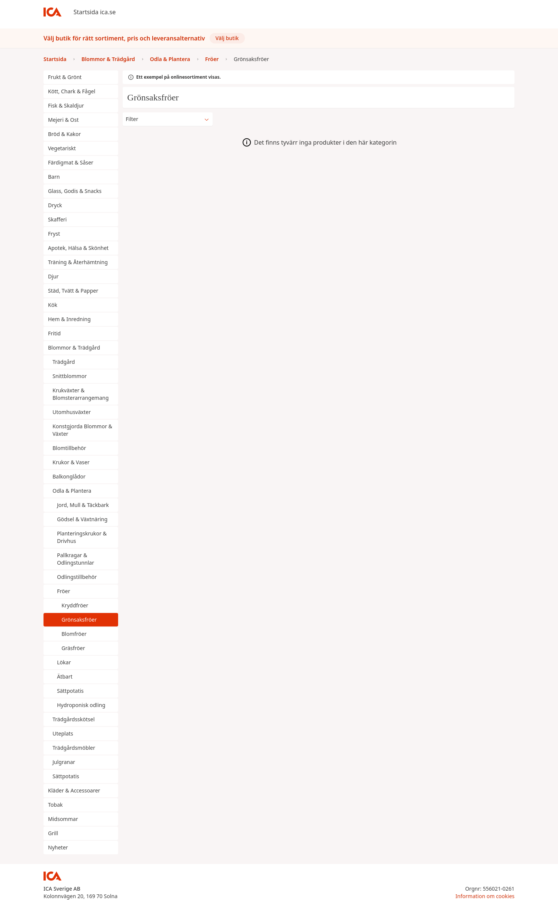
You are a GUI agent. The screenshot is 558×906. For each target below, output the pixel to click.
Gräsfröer (73, 648)
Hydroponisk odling (81, 705)
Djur (53, 276)
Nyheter (58, 847)
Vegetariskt (62, 148)
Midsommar (63, 818)
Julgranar (63, 761)
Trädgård (63, 361)
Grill (53, 833)
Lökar (64, 662)
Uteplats (62, 733)
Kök (52, 304)
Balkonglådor (69, 476)
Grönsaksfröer (79, 619)
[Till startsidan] (53, 12)
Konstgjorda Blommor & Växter (82, 430)
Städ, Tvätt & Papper (73, 290)
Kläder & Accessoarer (74, 790)
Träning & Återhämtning (78, 262)
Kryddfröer (75, 605)
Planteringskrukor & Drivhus (81, 537)
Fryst (54, 233)
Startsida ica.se (95, 12)
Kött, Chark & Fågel (71, 91)
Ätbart (64, 676)
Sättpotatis (70, 690)
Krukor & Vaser (71, 462)
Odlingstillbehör (77, 576)
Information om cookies (485, 896)
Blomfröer (74, 633)
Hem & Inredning (69, 319)
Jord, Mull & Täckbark (83, 504)
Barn (54, 176)
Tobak (55, 804)
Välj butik (227, 38)
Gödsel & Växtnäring (82, 519)
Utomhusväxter (71, 412)
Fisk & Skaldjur (66, 105)
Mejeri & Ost (63, 119)
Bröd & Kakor (64, 134)
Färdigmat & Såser (70, 162)
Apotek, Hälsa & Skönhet (78, 247)
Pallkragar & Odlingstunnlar (75, 559)
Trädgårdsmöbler (73, 747)
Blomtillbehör (69, 448)
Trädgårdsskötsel (73, 719)
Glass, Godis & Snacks (75, 190)
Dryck (55, 205)
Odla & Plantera (71, 490)
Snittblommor (69, 376)
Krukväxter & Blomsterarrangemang (80, 394)
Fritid (54, 333)
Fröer (63, 591)
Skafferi (57, 219)
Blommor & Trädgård (74, 347)
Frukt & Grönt (65, 77)
